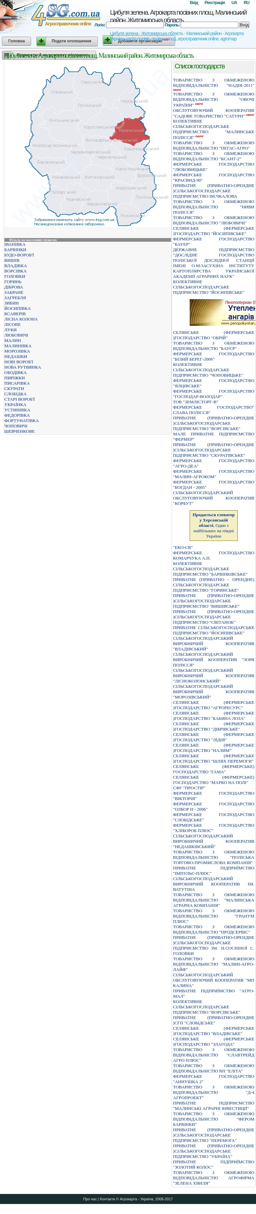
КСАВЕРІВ (15, 313)
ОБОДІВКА (15, 372)
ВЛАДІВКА (15, 265)
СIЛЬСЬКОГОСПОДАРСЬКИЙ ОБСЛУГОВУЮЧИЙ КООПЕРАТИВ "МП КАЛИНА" (213, 980)
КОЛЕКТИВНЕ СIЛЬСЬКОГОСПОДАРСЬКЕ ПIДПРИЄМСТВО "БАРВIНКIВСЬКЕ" (210, 569)
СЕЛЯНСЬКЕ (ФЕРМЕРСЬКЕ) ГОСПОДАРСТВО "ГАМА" (213, 769)
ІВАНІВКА (15, 244)
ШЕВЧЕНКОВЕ (19, 431)
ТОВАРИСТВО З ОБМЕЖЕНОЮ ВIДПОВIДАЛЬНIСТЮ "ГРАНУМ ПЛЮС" (213, 916)
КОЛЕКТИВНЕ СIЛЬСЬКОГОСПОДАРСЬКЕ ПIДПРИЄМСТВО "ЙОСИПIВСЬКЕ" (209, 287)
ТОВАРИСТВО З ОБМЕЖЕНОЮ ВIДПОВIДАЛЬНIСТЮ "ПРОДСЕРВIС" (213, 929)
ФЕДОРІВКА (17, 415)
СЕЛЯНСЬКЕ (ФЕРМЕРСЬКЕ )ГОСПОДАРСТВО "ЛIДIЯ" (213, 737)
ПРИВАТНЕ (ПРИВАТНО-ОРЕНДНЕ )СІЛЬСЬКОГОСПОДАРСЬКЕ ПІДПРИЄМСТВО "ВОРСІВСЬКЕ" (213, 423)
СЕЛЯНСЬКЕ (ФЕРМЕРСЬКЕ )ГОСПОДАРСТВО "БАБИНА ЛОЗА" (213, 716)
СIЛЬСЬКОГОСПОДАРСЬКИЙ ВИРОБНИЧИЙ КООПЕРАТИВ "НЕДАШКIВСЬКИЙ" (213, 841)
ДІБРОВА (13, 286)
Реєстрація (215, 2)
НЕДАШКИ (15, 356)
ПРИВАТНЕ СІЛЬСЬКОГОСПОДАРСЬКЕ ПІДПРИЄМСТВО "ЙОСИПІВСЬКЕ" (213, 630)
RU (246, 2)
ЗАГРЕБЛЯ (15, 297)
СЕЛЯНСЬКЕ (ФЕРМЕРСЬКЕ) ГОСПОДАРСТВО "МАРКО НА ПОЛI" (213, 780)
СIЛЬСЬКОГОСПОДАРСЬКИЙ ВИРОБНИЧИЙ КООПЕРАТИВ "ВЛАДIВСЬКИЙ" (213, 643)
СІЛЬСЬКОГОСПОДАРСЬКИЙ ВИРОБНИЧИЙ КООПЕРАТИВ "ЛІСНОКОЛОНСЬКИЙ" (213, 675)
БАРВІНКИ (15, 249)
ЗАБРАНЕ (13, 292)
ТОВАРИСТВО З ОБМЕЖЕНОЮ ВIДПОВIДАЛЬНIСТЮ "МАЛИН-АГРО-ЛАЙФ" (213, 964)
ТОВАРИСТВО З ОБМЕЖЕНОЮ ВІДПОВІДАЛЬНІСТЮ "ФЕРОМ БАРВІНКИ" (213, 1119)
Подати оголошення (71, 41)
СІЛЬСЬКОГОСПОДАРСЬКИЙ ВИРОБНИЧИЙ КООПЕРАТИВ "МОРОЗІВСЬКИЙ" (213, 691)
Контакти (107, 1199)
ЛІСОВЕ (12, 324)
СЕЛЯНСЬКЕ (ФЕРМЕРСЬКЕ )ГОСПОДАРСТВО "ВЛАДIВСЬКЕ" (213, 1031)
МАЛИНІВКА (18, 345)
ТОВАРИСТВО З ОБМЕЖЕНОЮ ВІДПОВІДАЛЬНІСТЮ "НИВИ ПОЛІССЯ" (213, 207)
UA (234, 2)
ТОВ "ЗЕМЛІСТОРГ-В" (195, 401)
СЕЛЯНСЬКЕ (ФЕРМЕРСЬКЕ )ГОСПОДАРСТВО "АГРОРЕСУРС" (213, 705)
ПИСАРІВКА (17, 383)
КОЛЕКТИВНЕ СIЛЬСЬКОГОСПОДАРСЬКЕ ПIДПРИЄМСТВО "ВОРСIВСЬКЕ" (206, 1007)
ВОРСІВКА (15, 270)
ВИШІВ (11, 260)
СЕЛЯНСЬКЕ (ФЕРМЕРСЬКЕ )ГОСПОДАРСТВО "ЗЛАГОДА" (213, 1041)
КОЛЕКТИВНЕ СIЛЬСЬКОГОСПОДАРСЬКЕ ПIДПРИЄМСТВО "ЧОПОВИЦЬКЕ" (208, 370)
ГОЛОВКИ (14, 276)
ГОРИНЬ (12, 281)
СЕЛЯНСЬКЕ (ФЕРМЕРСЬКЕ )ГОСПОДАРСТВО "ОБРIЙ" (213, 335)
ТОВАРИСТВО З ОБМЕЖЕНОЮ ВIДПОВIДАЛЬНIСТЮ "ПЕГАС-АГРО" (213, 145)
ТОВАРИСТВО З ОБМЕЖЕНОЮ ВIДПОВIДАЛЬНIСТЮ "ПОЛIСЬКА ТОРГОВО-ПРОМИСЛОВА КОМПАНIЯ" (213, 857)
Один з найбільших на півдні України (214, 525)
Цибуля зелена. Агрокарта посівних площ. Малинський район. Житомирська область (178, 16)
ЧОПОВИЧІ (15, 425)
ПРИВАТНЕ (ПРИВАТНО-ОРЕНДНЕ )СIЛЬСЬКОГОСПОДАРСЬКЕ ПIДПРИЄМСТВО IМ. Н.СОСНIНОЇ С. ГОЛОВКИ (213, 945)
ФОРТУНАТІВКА (21, 420)
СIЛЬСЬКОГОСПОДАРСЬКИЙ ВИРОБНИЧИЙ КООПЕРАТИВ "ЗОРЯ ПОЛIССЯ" (213, 659)
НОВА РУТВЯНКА (22, 367)
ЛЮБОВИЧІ (16, 335)
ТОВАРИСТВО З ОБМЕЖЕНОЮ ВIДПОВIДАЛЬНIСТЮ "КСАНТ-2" (213, 156)
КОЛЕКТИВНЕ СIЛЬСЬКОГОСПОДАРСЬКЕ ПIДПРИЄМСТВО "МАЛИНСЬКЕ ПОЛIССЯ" (213, 129)
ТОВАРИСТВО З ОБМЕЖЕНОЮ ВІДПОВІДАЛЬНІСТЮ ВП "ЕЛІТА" (213, 1068)
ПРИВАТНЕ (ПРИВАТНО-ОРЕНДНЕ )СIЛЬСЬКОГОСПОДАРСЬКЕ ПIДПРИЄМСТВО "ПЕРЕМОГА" (213, 1135)
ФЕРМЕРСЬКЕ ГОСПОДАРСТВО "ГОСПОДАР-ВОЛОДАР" (213, 394)
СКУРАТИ (14, 388)
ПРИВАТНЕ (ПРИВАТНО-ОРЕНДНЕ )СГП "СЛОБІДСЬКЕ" (213, 1020)
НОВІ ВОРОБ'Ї (18, 361)
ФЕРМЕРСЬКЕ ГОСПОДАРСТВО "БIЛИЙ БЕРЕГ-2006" (213, 356)
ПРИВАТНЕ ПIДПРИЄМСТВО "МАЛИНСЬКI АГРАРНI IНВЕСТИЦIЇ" (213, 1105)
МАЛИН (12, 340)
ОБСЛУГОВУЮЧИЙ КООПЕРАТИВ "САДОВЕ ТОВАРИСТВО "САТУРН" (213, 113)
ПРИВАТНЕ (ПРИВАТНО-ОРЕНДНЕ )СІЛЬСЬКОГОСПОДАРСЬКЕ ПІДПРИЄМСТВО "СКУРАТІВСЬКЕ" (213, 450)
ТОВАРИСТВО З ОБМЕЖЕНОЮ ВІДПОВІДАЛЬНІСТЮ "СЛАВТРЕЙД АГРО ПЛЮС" (213, 1055)
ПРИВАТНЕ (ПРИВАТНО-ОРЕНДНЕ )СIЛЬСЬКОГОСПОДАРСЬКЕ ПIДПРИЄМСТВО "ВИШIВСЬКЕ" (213, 601)
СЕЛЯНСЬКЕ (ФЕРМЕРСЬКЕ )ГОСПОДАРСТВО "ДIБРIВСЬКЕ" (213, 726)
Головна (16, 41)
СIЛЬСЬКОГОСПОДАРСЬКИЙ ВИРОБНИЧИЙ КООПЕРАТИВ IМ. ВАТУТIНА (213, 884)
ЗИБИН (11, 303)
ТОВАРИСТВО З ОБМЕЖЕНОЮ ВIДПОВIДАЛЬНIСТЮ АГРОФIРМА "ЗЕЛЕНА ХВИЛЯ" (213, 1178)
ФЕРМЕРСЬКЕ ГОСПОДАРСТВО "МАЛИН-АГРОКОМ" (213, 474)
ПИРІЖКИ (14, 377)
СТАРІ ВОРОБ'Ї (19, 399)
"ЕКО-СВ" (183, 547)
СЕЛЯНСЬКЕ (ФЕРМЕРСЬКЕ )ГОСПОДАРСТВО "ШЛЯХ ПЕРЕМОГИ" (213, 758)
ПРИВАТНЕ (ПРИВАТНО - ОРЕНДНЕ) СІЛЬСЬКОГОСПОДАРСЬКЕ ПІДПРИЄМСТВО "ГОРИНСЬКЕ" (213, 585)
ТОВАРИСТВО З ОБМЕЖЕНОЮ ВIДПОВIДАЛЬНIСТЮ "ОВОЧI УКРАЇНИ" (213, 99)
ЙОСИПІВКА (17, 308)
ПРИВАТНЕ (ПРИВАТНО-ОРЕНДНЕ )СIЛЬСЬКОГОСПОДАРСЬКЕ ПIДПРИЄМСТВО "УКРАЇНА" (213, 1151)
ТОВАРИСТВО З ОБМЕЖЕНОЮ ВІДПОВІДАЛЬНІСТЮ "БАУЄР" (213, 346)
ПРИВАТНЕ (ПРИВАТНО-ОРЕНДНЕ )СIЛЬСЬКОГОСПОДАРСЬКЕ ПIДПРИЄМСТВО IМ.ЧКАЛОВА (213, 191)
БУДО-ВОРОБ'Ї (19, 254)
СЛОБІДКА (15, 393)
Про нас (90, 1199)
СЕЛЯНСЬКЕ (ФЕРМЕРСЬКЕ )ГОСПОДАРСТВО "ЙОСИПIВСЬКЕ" (213, 231)
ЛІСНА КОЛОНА (21, 319)
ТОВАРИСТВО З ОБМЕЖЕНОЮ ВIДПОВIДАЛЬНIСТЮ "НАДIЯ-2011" (213, 82)
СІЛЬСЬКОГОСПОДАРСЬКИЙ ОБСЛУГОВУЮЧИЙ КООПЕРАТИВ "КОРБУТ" (213, 498)
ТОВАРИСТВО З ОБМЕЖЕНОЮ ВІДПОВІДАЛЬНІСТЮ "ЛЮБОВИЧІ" (213, 220)
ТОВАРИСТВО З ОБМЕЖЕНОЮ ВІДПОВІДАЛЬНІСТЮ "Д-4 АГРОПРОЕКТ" (213, 1092)
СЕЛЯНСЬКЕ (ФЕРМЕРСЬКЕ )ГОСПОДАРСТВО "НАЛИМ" (213, 748)
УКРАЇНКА (15, 404)
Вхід (194, 2)
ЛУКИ (10, 329)
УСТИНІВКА (17, 409)
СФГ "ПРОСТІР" (189, 787)
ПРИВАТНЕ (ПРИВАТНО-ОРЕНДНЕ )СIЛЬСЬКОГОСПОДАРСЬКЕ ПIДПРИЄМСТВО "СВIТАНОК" (213, 617)
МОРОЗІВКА (17, 351)
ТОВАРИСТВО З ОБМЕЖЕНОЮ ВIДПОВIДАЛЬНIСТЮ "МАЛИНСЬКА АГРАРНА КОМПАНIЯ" (213, 900)
